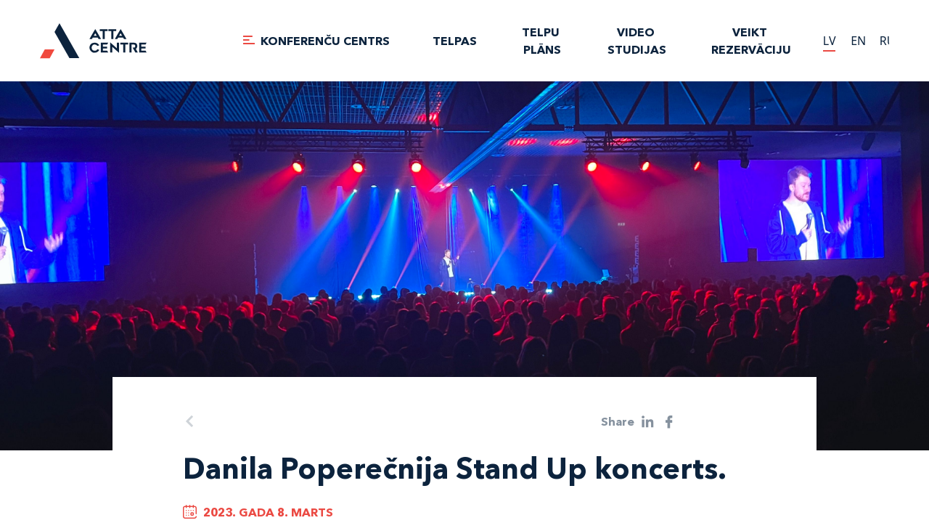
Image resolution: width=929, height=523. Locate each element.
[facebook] (669, 421)
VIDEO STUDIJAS (636, 41)
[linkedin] (648, 421)
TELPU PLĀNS (542, 41)
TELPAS (455, 40)
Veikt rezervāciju (751, 41)
